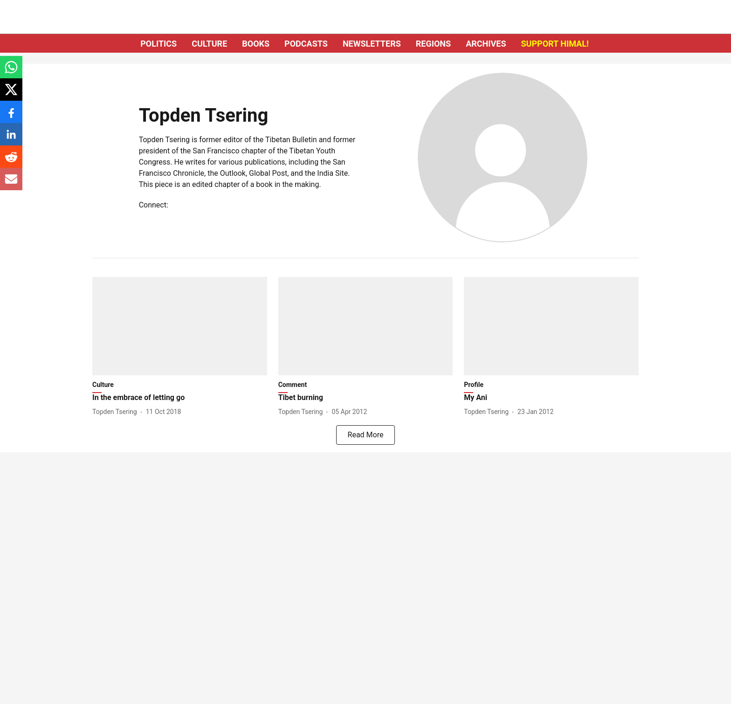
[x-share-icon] (11, 94)
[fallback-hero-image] (179, 326)
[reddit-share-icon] (11, 161)
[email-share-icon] (11, 183)
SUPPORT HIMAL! (555, 43)
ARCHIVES (486, 43)
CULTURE (209, 43)
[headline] (179, 398)
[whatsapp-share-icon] (11, 72)
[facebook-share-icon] (11, 116)
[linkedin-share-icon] (11, 139)
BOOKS (255, 43)
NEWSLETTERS (372, 43)
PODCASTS (306, 43)
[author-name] (116, 412)
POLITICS (158, 43)
